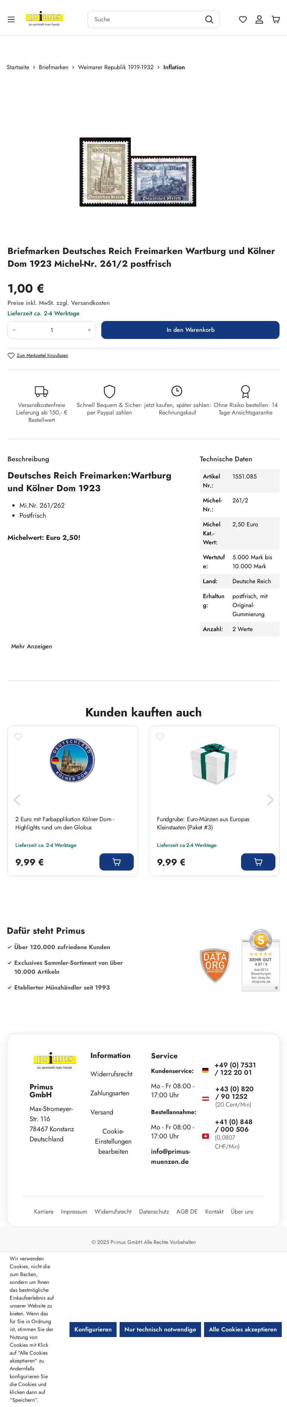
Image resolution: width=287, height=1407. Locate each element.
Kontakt (214, 1211)
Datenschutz (154, 1211)
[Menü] (12, 19)
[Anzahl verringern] (14, 330)
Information (110, 1055)
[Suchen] (210, 19)
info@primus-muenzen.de (170, 1156)
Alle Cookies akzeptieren (243, 1329)
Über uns (242, 1211)
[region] (143, 158)
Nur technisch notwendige (160, 1329)
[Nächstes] (270, 802)
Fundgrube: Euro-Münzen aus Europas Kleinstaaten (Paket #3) (203, 823)
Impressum (74, 1211)
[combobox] (144, 19)
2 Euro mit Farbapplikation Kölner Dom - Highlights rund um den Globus (64, 823)
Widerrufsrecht (111, 1074)
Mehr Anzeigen (31, 646)
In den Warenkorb (191, 329)
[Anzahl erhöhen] (89, 330)
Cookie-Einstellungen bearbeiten (113, 1141)
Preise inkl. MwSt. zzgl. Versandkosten (58, 303)
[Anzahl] (51, 330)
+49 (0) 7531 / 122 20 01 (235, 1068)
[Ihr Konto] (259, 19)
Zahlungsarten (109, 1093)
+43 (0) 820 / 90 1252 (234, 1092)
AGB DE (187, 1211)
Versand (101, 1112)
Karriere (43, 1211)
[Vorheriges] (16, 802)
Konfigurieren (93, 1329)
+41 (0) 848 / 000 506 (234, 1125)
